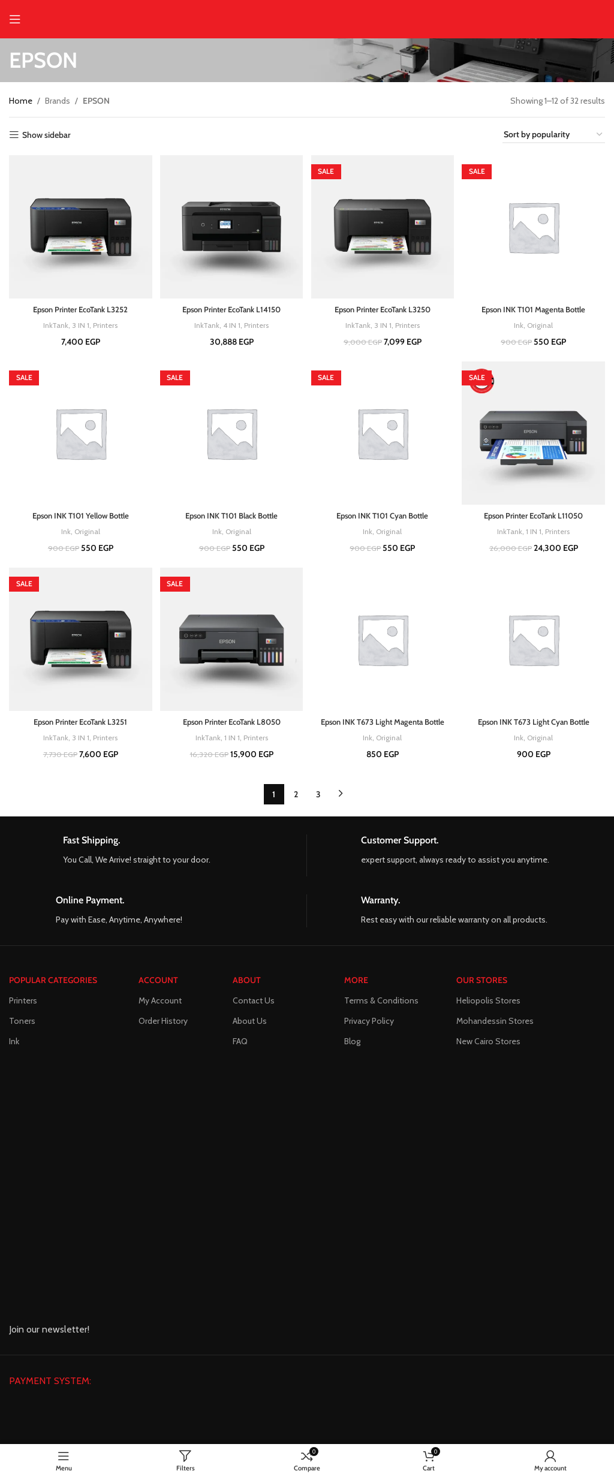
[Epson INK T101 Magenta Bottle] (535, 225)
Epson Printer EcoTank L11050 (535, 513)
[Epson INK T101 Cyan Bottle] (383, 433)
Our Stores (481, 981)
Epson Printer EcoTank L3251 (79, 720)
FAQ (240, 1043)
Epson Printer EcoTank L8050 (231, 720)
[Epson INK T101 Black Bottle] (231, 433)
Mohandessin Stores (495, 1022)
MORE (356, 981)
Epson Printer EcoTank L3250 (383, 306)
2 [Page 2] (296, 805)
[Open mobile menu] (15, 19)
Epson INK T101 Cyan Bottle (383, 513)
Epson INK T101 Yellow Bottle (79, 513)
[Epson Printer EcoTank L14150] (231, 225)
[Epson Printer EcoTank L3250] (383, 225)
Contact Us (254, 1002)
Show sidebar (46, 135)
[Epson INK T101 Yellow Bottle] (79, 433)
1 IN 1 (535, 529)
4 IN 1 (231, 322)
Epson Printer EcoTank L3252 (78, 306)
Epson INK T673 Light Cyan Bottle (535, 720)
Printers (105, 322)
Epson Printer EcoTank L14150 (231, 306)
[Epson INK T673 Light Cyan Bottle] (535, 640)
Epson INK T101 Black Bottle (231, 513)
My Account (160, 1002)
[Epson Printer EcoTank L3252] (79, 225)
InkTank (53, 322)
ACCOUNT (158, 981)
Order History (163, 1022)
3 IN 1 (79, 322)
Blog (352, 1043)
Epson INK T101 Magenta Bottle (535, 306)
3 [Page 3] (318, 805)
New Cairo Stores (488, 1043)
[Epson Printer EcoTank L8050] (231, 640)
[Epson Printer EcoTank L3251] (79, 640)
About (247, 981)
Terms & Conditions (381, 1002)
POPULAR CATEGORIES (53, 981)
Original (542, 322)
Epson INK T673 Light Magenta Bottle (383, 726)
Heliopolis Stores (488, 1002)
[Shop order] (553, 135)
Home (20, 100)
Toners (22, 1022)
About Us (250, 1022)
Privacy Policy (369, 1022)
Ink (519, 322)
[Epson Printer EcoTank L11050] (535, 433)
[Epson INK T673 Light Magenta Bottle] (383, 640)
